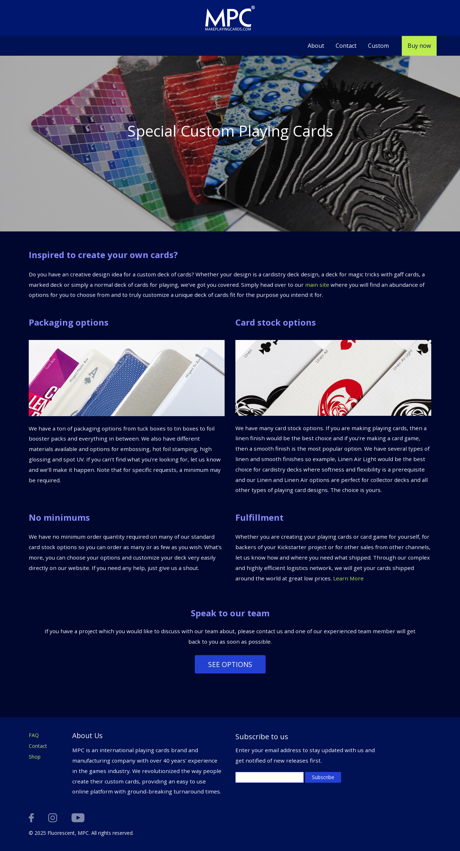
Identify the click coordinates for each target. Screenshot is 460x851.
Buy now (419, 46)
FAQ (34, 735)
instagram (52, 817)
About (316, 46)
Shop (35, 756)
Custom (378, 46)
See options (230, 664)
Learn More (348, 578)
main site (317, 284)
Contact (346, 46)
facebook (31, 817)
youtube (78, 817)
